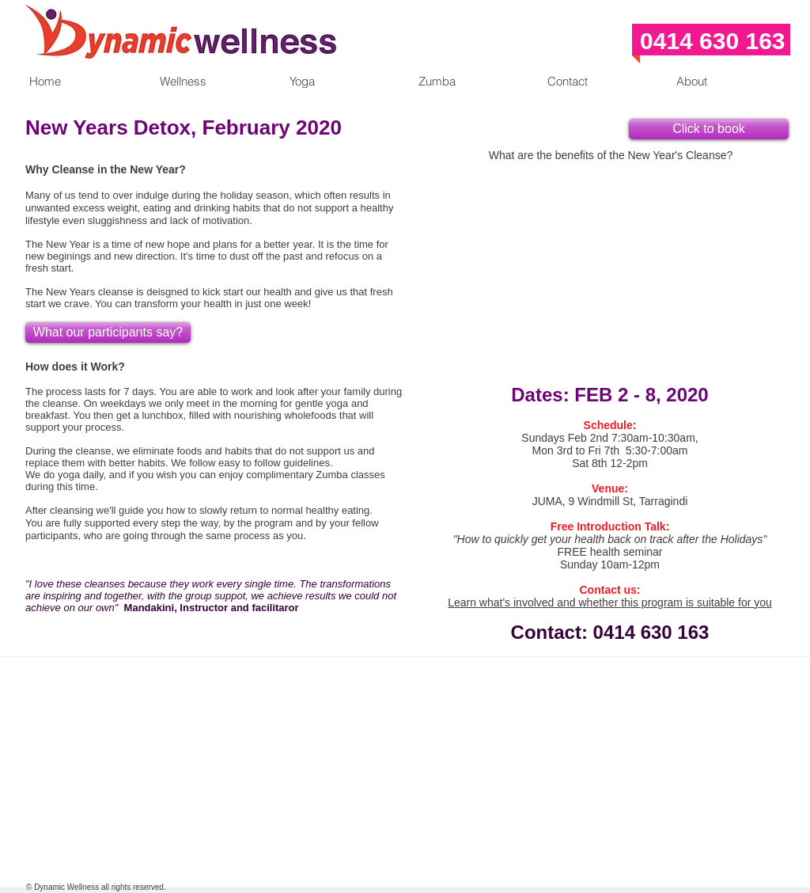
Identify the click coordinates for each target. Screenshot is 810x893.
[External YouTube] (611, 259)
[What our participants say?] (108, 332)
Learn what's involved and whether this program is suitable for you (610, 602)
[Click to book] (709, 129)
